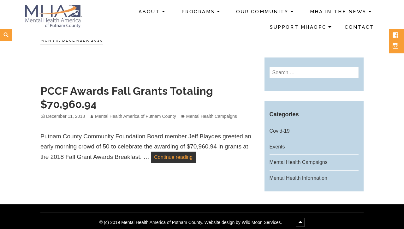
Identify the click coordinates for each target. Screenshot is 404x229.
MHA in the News (338, 12)
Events (277, 146)
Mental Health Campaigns (211, 116)
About (149, 12)
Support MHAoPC (298, 27)
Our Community (262, 12)
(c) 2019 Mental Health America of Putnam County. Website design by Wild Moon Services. (193, 222)
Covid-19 (280, 131)
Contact (359, 27)
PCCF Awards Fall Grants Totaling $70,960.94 (126, 98)
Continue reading (175, 156)
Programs (198, 12)
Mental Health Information (298, 178)
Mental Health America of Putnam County (135, 116)
